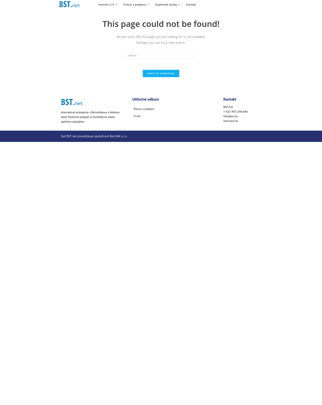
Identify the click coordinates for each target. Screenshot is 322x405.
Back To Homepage (160, 73)
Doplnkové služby (168, 4)
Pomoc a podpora (136, 4)
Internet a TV (108, 4)
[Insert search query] (161, 55)
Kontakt (191, 4)
